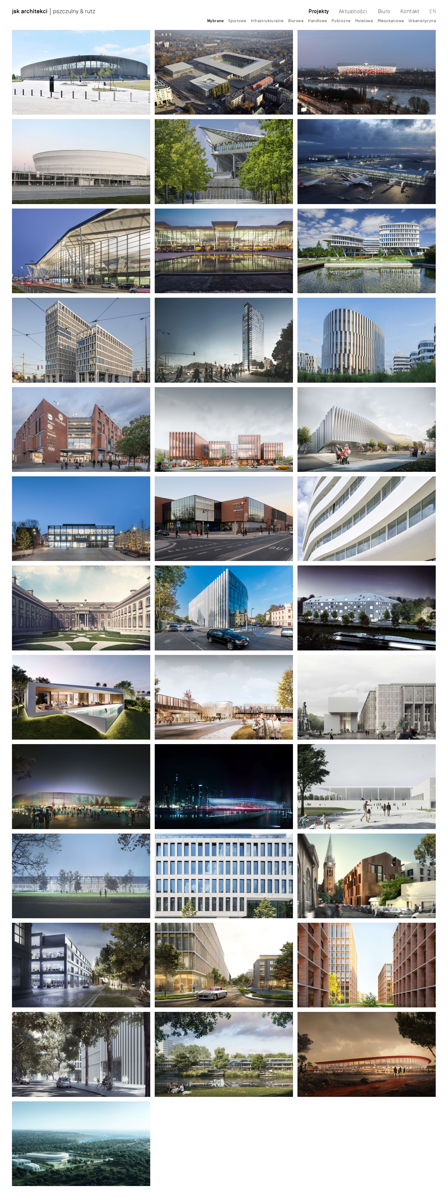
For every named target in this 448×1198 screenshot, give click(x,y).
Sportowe (237, 20)
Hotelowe (364, 20)
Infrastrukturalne (267, 20)
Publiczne (341, 20)
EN (432, 11)
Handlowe (317, 20)
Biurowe (295, 20)
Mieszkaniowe (391, 20)
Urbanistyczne (422, 20)
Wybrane (215, 20)
